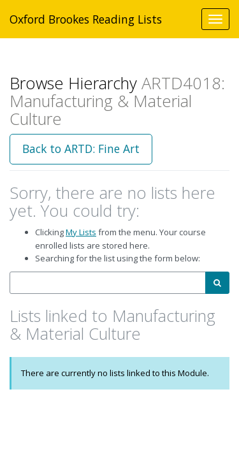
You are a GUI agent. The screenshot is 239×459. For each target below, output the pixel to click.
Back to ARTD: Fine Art (81, 148)
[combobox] (108, 283)
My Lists (81, 232)
